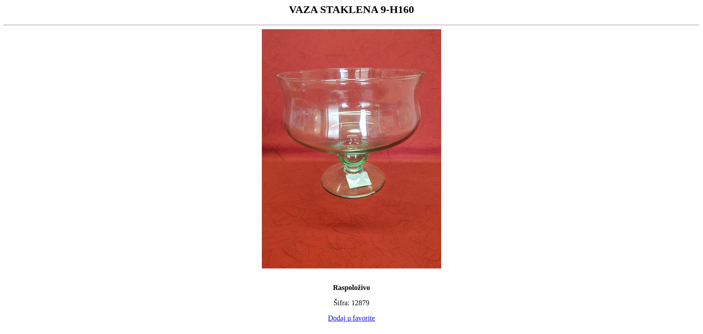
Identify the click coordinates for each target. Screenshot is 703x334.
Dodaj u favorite (351, 318)
